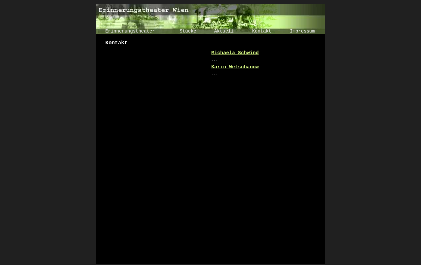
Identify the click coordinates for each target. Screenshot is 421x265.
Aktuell (224, 31)
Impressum (302, 31)
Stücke (188, 31)
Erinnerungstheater (130, 31)
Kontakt (261, 31)
